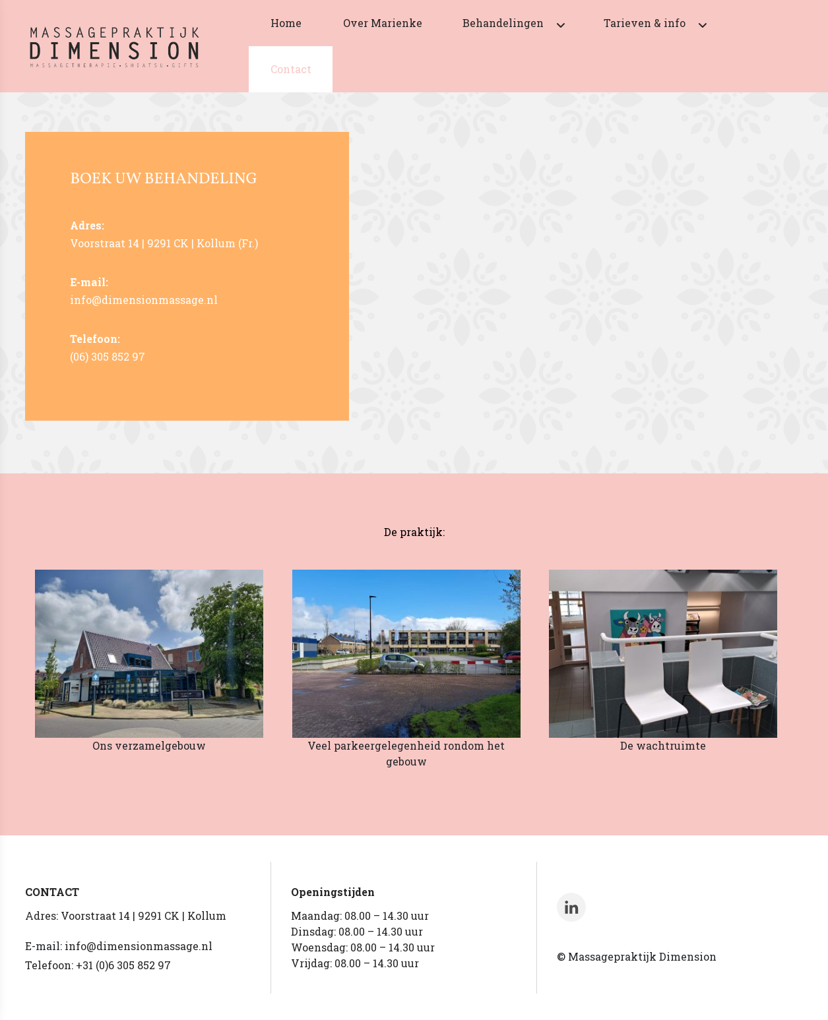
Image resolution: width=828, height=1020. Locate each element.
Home (286, 23)
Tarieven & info (644, 23)
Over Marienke (382, 23)
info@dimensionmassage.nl (138, 946)
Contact (291, 69)
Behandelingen (503, 23)
